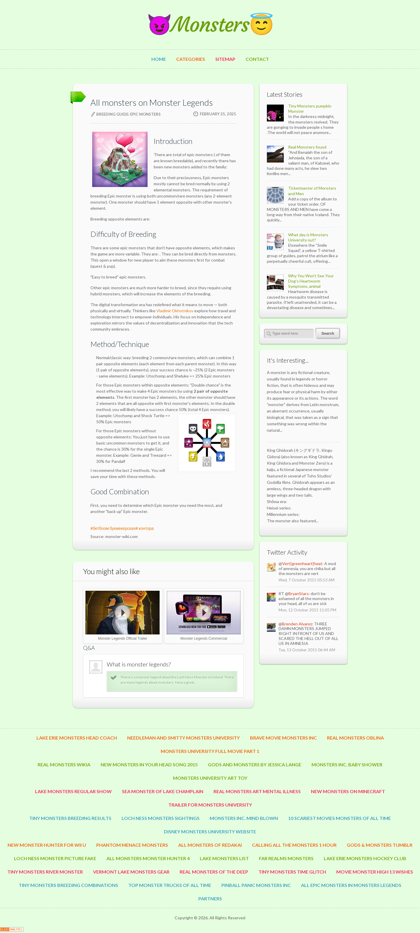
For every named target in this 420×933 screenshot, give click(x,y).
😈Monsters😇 (210, 24)
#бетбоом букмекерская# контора (122, 528)
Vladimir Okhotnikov (174, 310)
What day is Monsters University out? (308, 237)
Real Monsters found (307, 146)
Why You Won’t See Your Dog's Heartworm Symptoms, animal (311, 281)
